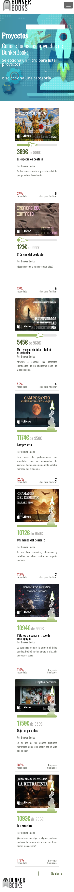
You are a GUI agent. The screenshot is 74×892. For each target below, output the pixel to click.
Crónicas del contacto (30, 255)
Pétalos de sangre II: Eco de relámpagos (33, 637)
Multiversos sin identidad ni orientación (34, 351)
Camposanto (24, 445)
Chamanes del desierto (31, 540)
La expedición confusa (30, 159)
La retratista (25, 826)
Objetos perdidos (27, 731)
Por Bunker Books (26, 166)
